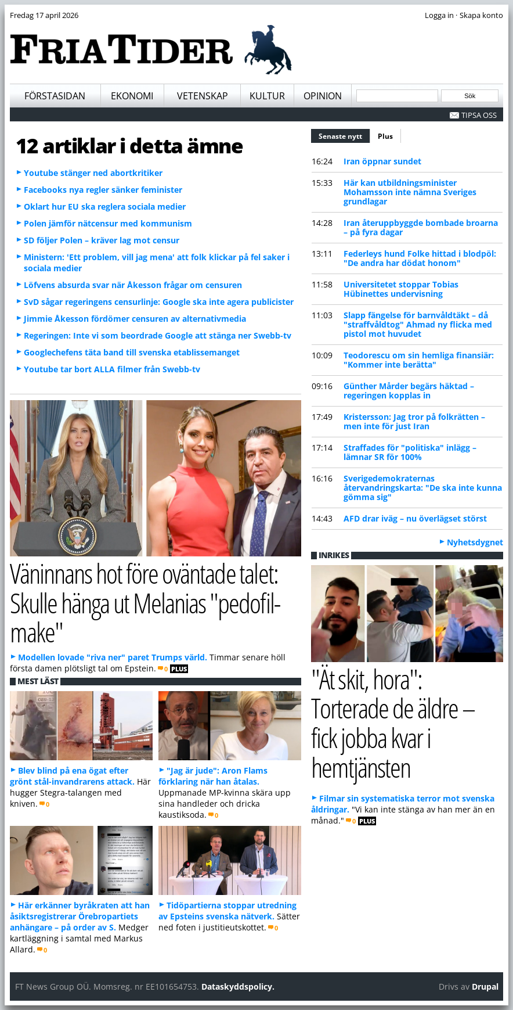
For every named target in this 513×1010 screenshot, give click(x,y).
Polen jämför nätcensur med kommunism (108, 223)
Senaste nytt (344, 135)
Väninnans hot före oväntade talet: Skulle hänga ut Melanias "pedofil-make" (145, 602)
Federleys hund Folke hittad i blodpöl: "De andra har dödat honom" (420, 258)
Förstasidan (54, 95)
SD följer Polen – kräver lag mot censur (101, 240)
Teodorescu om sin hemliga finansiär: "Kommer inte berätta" (419, 360)
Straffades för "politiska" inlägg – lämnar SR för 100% (410, 452)
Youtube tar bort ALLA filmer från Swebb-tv (112, 369)
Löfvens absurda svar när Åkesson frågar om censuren (133, 284)
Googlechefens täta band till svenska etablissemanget (132, 352)
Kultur (267, 95)
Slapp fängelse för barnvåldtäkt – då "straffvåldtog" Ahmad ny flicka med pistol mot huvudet (418, 324)
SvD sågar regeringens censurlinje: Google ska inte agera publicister (159, 301)
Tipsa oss (479, 115)
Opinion (323, 95)
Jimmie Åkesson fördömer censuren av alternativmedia (135, 318)
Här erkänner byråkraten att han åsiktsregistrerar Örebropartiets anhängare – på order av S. (80, 916)
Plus (385, 136)
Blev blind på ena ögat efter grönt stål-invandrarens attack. (72, 776)
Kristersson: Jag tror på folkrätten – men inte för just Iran (414, 421)
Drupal (485, 986)
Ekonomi (132, 95)
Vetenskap (202, 95)
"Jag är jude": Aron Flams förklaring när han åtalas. (213, 776)
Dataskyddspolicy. (237, 986)
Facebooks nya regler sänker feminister (103, 189)
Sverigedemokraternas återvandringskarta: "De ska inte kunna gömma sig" (423, 487)
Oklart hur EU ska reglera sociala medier (105, 206)
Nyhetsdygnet (475, 542)
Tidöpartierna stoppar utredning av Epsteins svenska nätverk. (227, 911)
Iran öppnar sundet (382, 161)
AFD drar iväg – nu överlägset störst (415, 518)
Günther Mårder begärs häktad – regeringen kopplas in (409, 390)
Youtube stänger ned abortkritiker (93, 172)
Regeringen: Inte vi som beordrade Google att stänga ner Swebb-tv (157, 335)
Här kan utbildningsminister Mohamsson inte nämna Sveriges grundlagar (410, 192)
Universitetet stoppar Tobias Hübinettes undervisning (401, 289)
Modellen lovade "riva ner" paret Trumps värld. (112, 657)
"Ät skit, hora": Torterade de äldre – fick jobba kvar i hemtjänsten (393, 723)
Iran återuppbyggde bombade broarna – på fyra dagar (421, 227)
